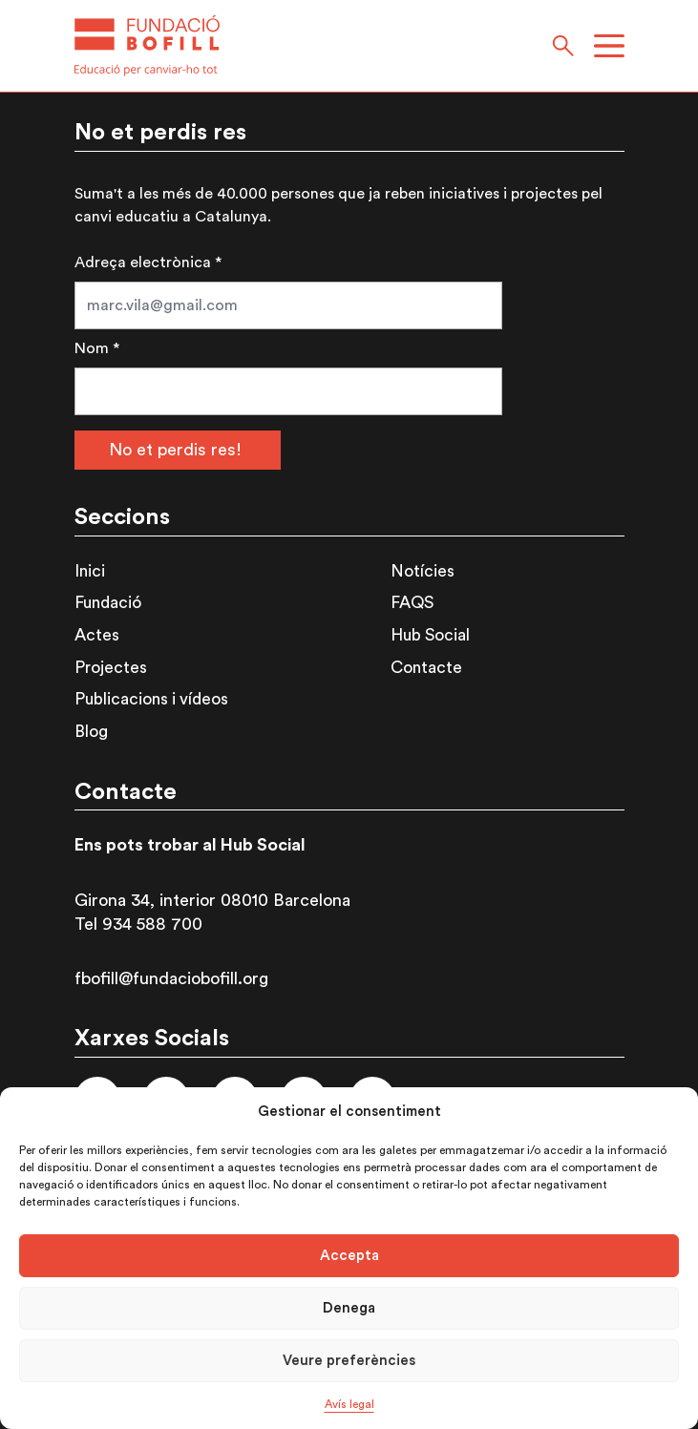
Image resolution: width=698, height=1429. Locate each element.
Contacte (426, 668)
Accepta (349, 1256)
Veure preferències (349, 1361)
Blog (91, 732)
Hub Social (430, 635)
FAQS (412, 603)
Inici (89, 571)
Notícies (423, 571)
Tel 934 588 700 (138, 924)
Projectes (110, 668)
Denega (349, 1308)
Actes (96, 635)
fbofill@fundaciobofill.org (171, 978)
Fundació (107, 603)
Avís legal (349, 1404)
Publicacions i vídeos (151, 699)
